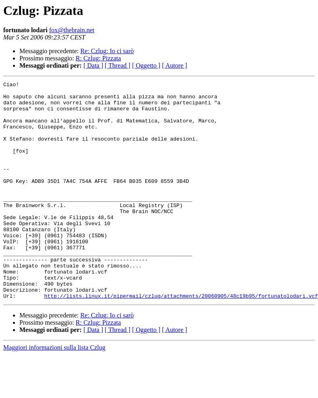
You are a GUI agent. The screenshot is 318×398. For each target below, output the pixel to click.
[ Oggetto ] (146, 65)
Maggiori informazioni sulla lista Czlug (54, 391)
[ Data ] (93, 65)
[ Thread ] (118, 65)
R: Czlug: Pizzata (98, 58)
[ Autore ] (174, 65)
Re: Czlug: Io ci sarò (107, 51)
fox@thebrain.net (71, 30)
